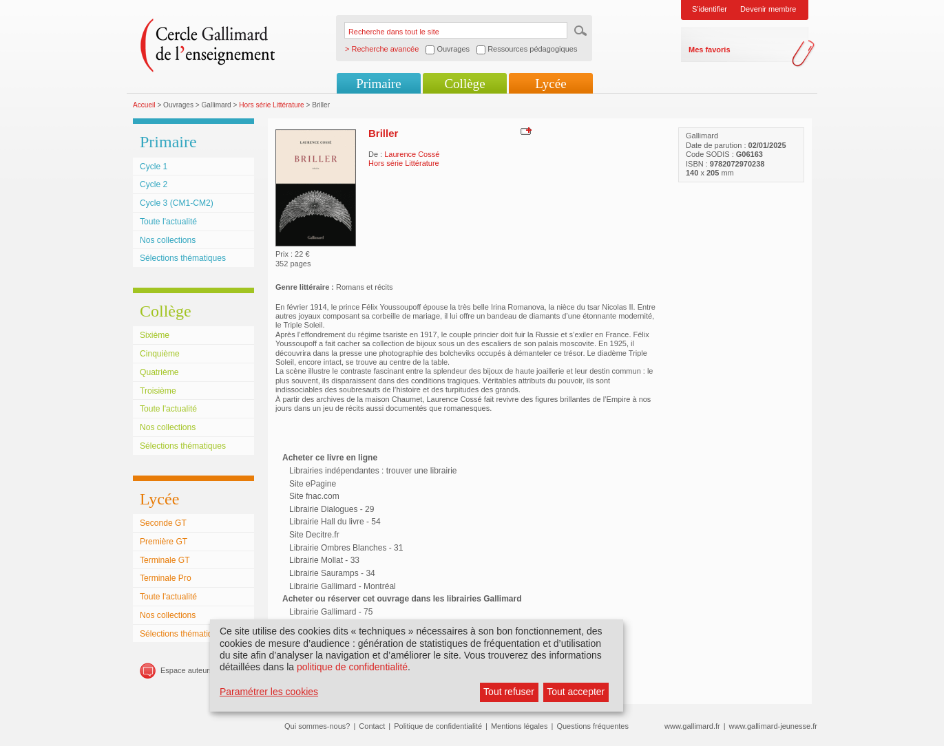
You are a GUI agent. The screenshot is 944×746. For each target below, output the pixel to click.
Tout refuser (508, 691)
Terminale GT (165, 560)
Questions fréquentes (592, 726)
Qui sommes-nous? (317, 726)
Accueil (144, 105)
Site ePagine (312, 484)
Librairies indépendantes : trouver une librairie (373, 471)
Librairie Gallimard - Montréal (342, 586)
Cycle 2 (153, 184)
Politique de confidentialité (438, 726)
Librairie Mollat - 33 (324, 560)
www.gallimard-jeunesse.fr (773, 726)
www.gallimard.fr (692, 726)
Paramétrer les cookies (269, 691)
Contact (372, 726)
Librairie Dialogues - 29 (331, 509)
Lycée (550, 83)
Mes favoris (710, 49)
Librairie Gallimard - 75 (331, 612)
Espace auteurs (186, 670)
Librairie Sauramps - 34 (332, 573)
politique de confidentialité (352, 666)
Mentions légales (519, 726)
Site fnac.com (314, 496)
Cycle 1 (153, 166)
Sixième (154, 335)
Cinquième (160, 354)
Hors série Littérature (271, 105)
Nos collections (168, 240)
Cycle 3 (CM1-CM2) (176, 203)
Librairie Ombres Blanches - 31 (346, 548)
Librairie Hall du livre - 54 (335, 521)
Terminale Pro (165, 578)
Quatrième (159, 372)
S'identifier (709, 9)
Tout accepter (576, 691)
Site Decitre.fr (314, 535)
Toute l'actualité (168, 221)
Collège (464, 83)
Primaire (378, 83)
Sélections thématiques (183, 258)
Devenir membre (768, 9)
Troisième (158, 391)
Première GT (163, 541)
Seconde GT (163, 523)
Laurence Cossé (411, 154)
